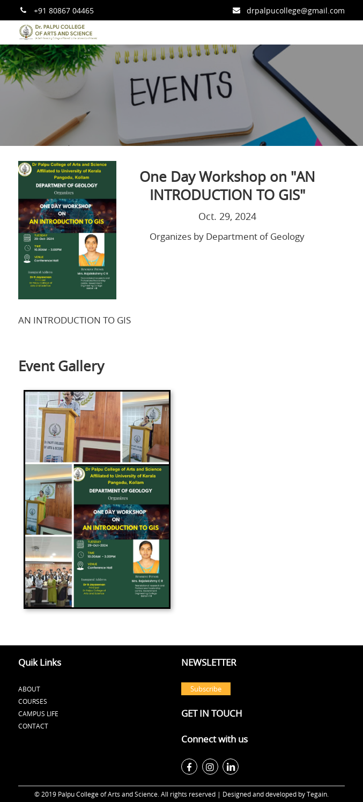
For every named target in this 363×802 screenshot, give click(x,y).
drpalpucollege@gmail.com (296, 10)
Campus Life (38, 713)
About (29, 689)
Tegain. (318, 794)
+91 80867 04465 (64, 10)
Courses (32, 701)
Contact (33, 726)
